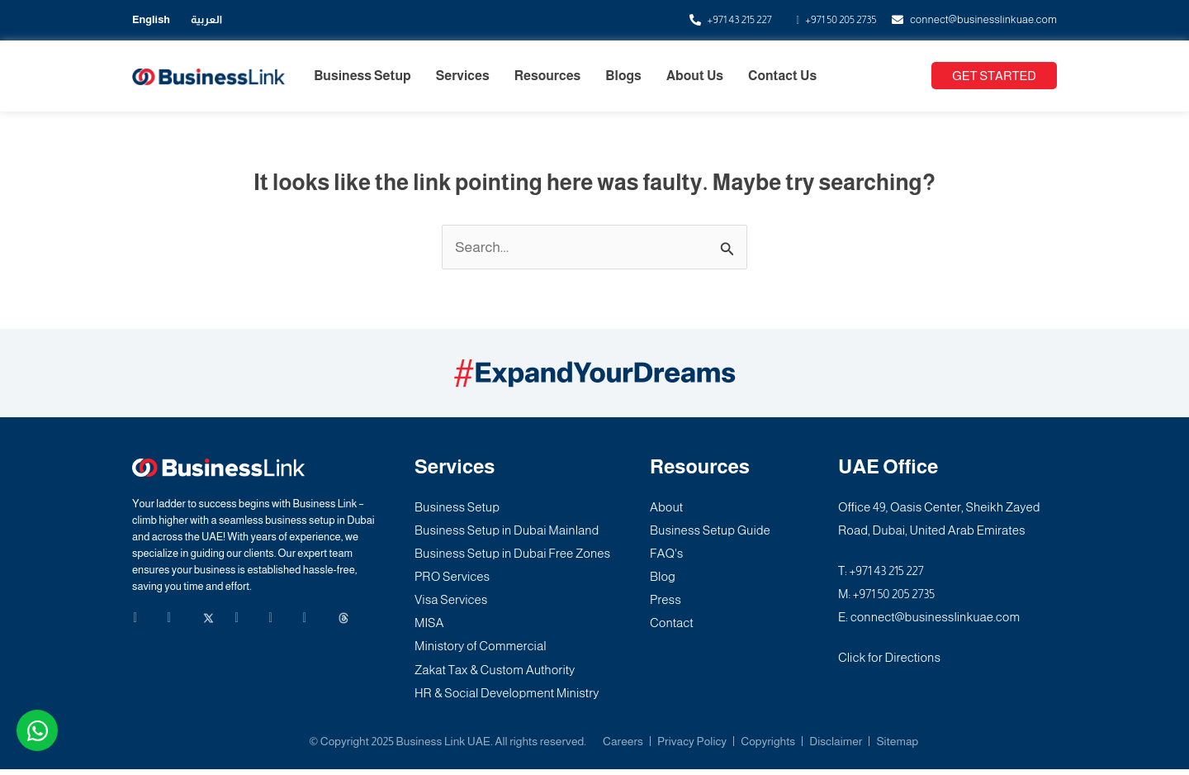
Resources (547, 76)
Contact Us (782, 76)
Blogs (623, 76)
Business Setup (362, 76)
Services (463, 76)
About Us (694, 76)
